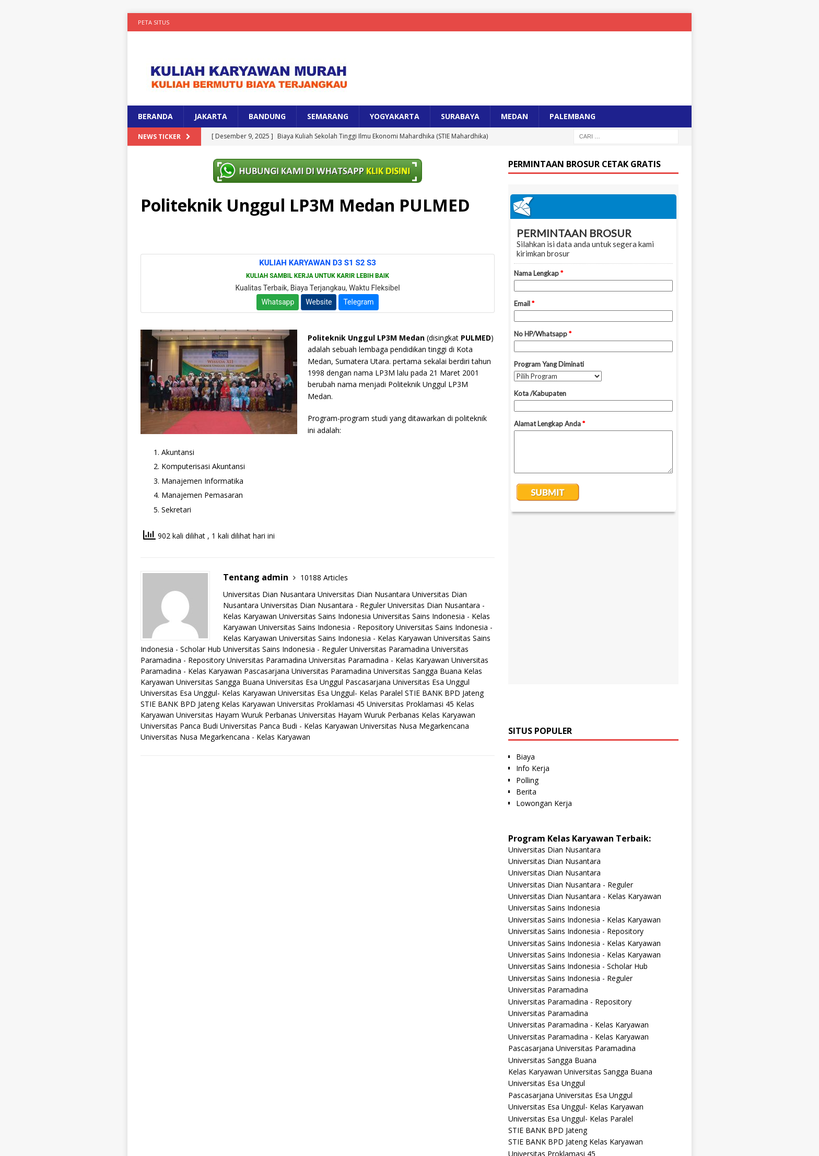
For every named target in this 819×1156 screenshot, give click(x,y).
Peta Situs (153, 22)
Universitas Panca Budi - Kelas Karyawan (289, 726)
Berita (526, 633)
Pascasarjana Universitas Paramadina (307, 671)
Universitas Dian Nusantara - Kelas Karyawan (584, 738)
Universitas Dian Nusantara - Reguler (323, 605)
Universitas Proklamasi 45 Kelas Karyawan (579, 1007)
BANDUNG (267, 116)
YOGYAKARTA (394, 116)
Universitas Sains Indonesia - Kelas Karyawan (355, 638)
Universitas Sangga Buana (417, 671)
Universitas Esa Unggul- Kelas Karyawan (208, 693)
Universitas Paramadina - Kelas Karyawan (379, 660)
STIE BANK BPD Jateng (444, 693)
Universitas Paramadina (389, 649)
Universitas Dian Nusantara (269, 594)
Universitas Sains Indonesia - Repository (326, 627)
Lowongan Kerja (544, 645)
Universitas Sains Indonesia (325, 616)
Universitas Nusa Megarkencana (414, 726)
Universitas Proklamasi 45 (321, 704)
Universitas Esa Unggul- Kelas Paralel (340, 693)
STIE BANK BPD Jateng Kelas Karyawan (208, 704)
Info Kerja (532, 610)
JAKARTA (210, 116)
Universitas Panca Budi (179, 726)
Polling (527, 622)
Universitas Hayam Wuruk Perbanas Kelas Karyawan (387, 715)
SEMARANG (327, 116)
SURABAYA (460, 116)
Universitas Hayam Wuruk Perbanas (236, 715)
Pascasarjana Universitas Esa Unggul (407, 682)
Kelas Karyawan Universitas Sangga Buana (580, 913)
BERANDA (155, 116)
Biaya (525, 598)
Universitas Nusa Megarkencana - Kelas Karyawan (225, 737)
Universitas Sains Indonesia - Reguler (285, 649)
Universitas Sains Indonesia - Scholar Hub (578, 808)
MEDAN (514, 116)
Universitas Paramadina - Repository (569, 843)
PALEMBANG (572, 116)
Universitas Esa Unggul (304, 682)
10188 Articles (324, 577)
